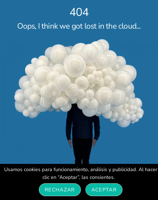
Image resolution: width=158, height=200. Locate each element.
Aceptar (104, 189)
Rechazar (60, 189)
